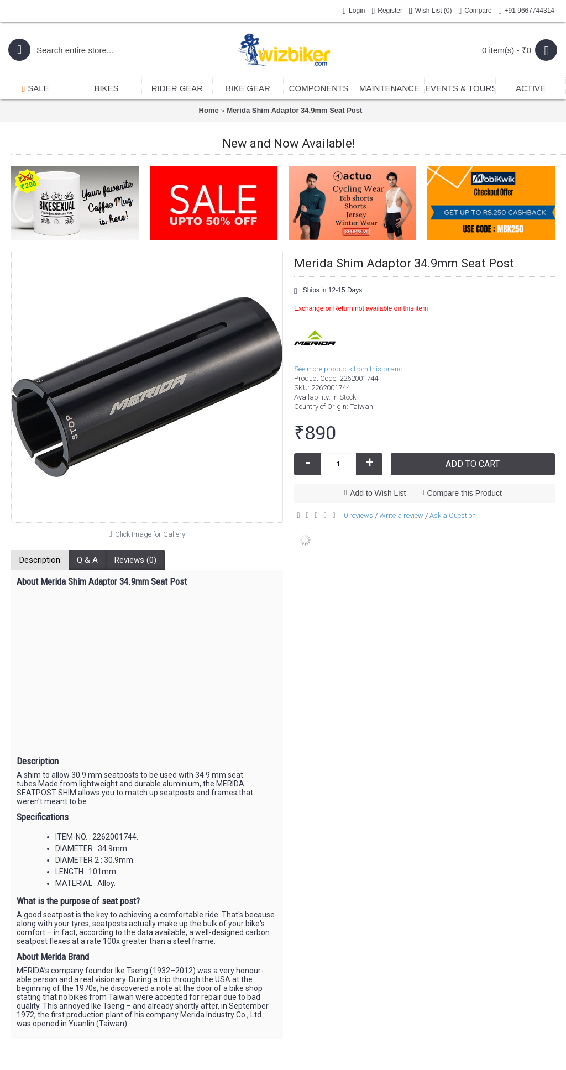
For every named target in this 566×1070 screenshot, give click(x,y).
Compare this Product (464, 493)
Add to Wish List (378, 493)
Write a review (401, 515)
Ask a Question (452, 515)
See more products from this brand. (349, 369)
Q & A (87, 560)
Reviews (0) (135, 560)
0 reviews (358, 515)
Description (39, 560)
